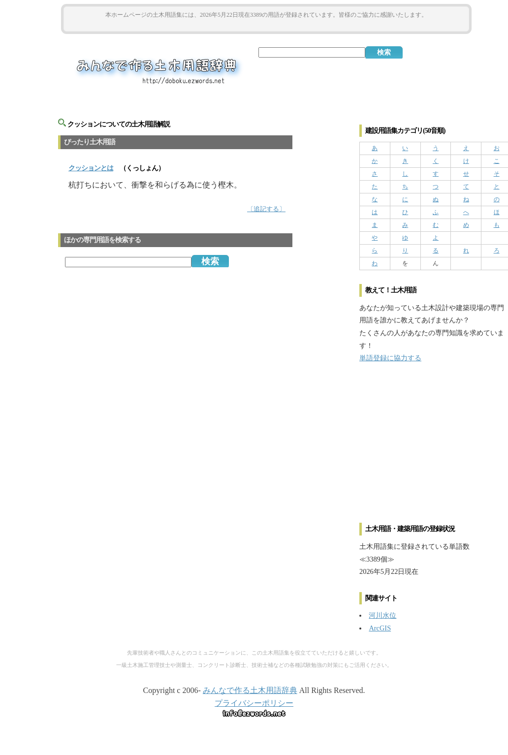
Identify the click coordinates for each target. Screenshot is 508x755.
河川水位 (382, 615)
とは (90, 168)
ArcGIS (380, 628)
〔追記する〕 (266, 209)
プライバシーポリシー (254, 703)
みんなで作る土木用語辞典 (250, 690)
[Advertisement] (266, 25)
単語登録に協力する (390, 358)
